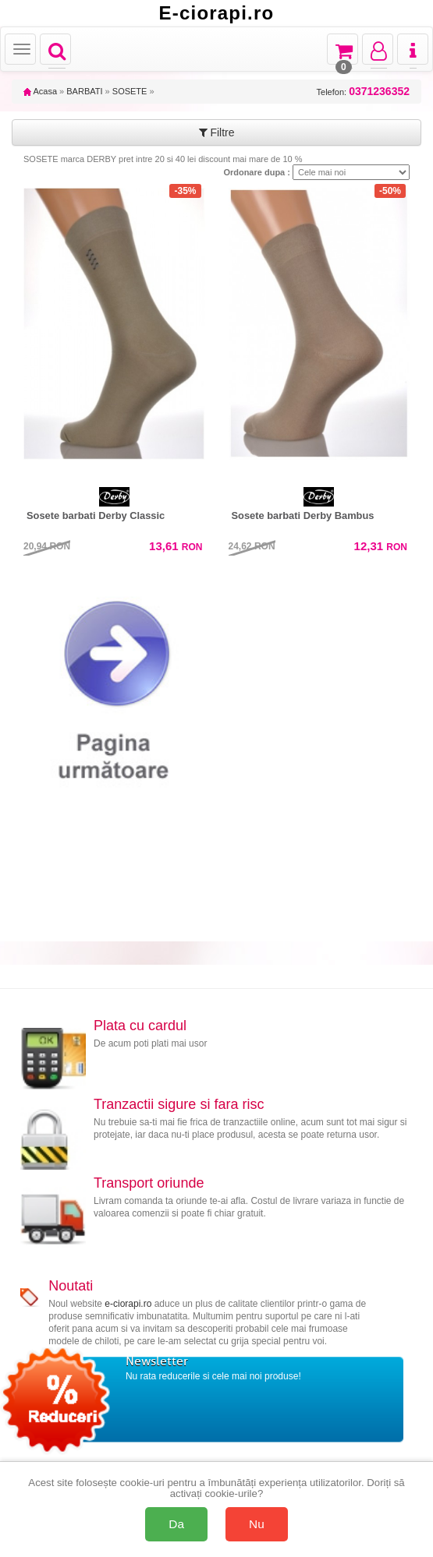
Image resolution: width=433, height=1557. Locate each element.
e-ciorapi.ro (128, 1303)
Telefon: (363, 91)
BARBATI (84, 91)
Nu (256, 1524)
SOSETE (129, 91)
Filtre (217, 132)
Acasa (40, 91)
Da (176, 1524)
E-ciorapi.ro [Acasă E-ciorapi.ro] (217, 13)
